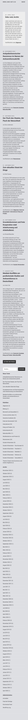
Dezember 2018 (7, 648)
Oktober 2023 (6, 541)
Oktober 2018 (6, 651)
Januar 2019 (6, 645)
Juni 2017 (5, 663)
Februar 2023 (6, 553)
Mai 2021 (5, 589)
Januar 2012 (6, 678)
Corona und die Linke (8, 415)
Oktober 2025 (6, 473)
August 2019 (6, 629)
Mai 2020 (5, 611)
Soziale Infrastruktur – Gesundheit (12, 458)
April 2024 (5, 525)
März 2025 (6, 495)
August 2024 (6, 516)
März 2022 (6, 574)
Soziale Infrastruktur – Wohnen (11, 454)
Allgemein (18, 42)
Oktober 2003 (6, 687)
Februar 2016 (6, 669)
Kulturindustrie (7, 430)
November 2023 (7, 537)
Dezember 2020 (7, 599)
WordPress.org (7, 707)
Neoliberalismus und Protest (10, 436)
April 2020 (5, 614)
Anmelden (5, 698)
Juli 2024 (5, 519)
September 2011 (7, 681)
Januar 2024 (6, 531)
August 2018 (6, 654)
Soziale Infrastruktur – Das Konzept (12, 445)
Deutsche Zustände (18, 107)
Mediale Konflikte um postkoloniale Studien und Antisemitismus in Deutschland (12, 396)
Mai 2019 (5, 638)
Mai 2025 (5, 489)
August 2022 (6, 565)
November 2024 (7, 507)
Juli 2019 (5, 632)
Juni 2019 (5, 635)
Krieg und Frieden (7, 355)
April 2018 (5, 657)
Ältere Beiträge (9, 361)
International (13, 211)
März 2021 (6, 596)
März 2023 (6, 550)
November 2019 (7, 623)
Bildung (5, 409)
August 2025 (6, 479)
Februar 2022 (6, 577)
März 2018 (6, 660)
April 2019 (5, 641)
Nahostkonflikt (7, 109)
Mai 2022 (5, 568)
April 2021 (5, 593)
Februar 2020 (6, 620)
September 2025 (7, 476)
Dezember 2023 (7, 534)
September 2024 (7, 513)
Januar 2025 (6, 501)
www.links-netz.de (9, 2)
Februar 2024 (6, 528)
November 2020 (7, 602)
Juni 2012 (5, 675)
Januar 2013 (6, 672)
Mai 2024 (5, 522)
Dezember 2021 (7, 580)
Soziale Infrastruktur (18, 264)
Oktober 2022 (6, 562)
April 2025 (5, 492)
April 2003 (5, 690)
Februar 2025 (6, 498)
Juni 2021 (5, 586)
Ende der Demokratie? (8, 421)
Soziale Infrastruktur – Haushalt (11, 448)
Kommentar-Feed (7, 704)
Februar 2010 (6, 684)
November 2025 (7, 470)
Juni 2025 (5, 485)
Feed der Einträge (7, 701)
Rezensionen (16, 159)
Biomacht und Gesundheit (10, 412)
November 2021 (7, 583)
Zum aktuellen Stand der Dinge (11, 386)
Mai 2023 (5, 547)
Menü (23, 2)
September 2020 (7, 605)
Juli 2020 (5, 608)
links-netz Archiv (12, 17)
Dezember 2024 (7, 504)
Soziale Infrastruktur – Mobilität (11, 451)
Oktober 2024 (6, 510)
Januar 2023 (6, 556)
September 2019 (7, 626)
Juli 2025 (5, 482)
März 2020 (6, 617)
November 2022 (7, 559)
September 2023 (7, 544)
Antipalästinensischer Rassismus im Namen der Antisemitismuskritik (13, 56)
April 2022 (5, 571)
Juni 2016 (5, 666)
